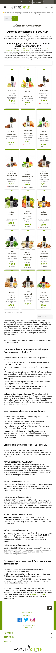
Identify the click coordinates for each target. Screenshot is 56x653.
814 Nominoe (26, 49)
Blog (30, 2)
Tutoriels (24, 2)
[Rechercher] (11, 18)
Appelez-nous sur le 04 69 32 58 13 (29, 626)
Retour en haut (44, 316)
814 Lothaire (14, 50)
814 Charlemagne (25, 50)
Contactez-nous (48, 2)
